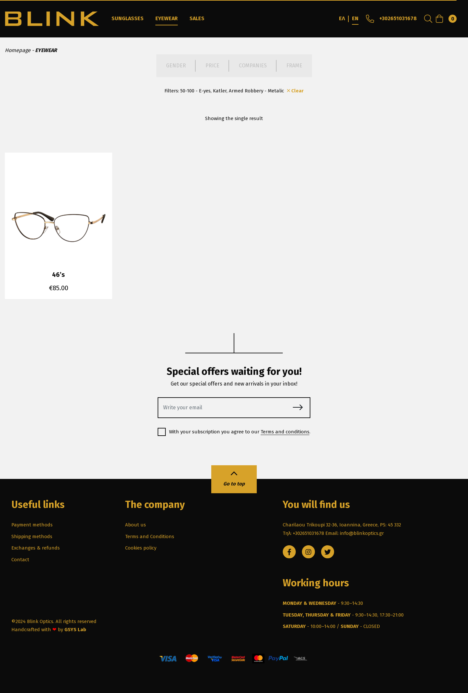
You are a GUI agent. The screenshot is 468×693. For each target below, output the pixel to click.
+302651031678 (390, 18)
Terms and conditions (285, 432)
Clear (294, 91)
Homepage (18, 50)
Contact (20, 560)
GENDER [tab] (176, 65)
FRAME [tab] (294, 65)
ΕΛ (342, 18)
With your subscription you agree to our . (234, 432)
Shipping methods (31, 536)
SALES (196, 18)
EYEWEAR (166, 18)
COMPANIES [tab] (253, 65)
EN (355, 18)
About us (135, 525)
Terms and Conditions (149, 536)
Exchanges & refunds (35, 548)
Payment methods (32, 525)
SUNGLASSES (127, 18)
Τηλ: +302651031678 (303, 533)
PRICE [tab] (212, 65)
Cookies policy (140, 548)
